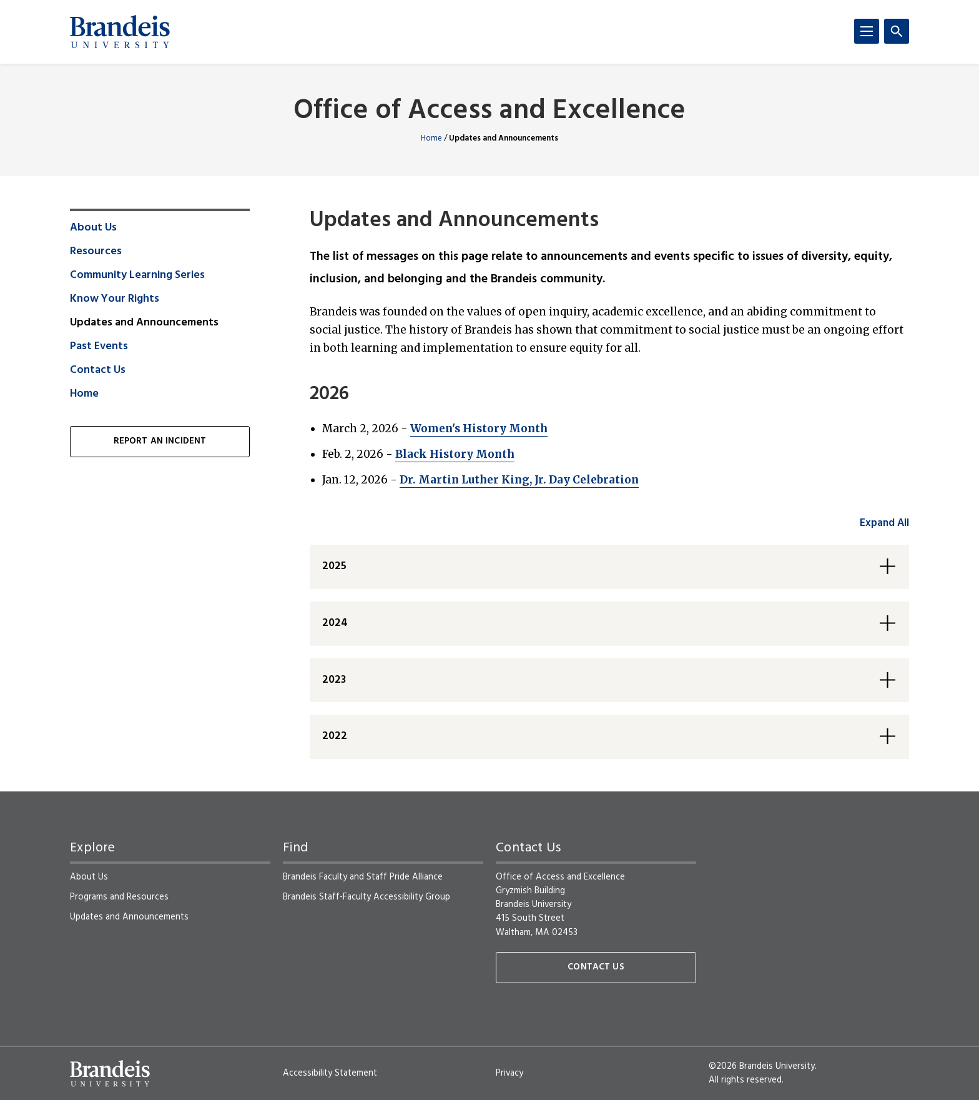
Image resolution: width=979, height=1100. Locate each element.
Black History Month (454, 454)
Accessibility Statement (330, 1073)
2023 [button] (334, 680)
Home (431, 138)
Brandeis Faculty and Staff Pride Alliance (363, 877)
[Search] (896, 31)
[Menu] (866, 31)
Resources (96, 252)
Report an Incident (160, 441)
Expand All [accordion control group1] (884, 523)
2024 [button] (335, 623)
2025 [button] (334, 566)
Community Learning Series (137, 275)
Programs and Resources (119, 896)
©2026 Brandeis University (762, 1066)
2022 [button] (334, 736)
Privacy (509, 1073)
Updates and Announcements (129, 916)
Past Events (99, 347)
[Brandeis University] (120, 32)
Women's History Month (479, 428)
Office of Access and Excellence (489, 111)
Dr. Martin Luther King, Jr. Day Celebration (519, 480)
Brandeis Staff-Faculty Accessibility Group (366, 896)
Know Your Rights (114, 299)
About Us (93, 228)
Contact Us (97, 370)
